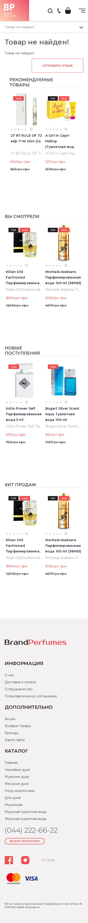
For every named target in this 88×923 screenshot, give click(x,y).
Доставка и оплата (20, 682)
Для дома (13, 798)
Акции (10, 719)
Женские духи (17, 784)
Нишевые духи (17, 770)
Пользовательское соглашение (31, 696)
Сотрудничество (19, 689)
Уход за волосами (19, 791)
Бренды (11, 733)
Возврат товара (18, 726)
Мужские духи (17, 777)
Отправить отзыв (57, 65)
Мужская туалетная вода (25, 812)
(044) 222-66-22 (59, 11)
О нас (9, 675)
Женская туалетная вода (25, 819)
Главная (11, 763)
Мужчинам (14, 805)
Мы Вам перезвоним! (25, 841)
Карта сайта (15, 740)
